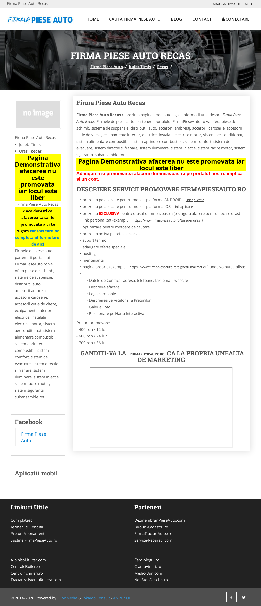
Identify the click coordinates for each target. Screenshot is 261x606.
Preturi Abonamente (28, 533)
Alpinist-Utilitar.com (28, 559)
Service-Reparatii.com (153, 540)
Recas (162, 66)
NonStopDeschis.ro (151, 579)
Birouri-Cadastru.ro (151, 526)
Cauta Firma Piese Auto (135, 19)
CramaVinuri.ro (147, 566)
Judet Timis (140, 66)
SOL (127, 597)
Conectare (236, 19)
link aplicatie (195, 199)
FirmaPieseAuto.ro (147, 354)
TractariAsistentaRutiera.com (36, 579)
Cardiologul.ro (146, 559)
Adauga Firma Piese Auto (231, 4)
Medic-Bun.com (148, 573)
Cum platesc (21, 520)
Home (92, 19)
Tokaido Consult (96, 597)
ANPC (118, 597)
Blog (176, 19)
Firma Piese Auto (106, 66)
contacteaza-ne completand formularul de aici (38, 237)
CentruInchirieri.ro (27, 573)
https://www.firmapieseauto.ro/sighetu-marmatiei (167, 267)
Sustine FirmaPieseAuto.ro (34, 540)
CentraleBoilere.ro (27, 566)
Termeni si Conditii (27, 526)
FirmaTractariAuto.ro (152, 533)
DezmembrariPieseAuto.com (159, 520)
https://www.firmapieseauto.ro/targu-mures (166, 220)
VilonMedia (67, 597)
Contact (202, 19)
